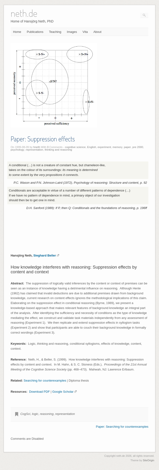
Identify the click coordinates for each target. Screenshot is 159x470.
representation (34, 149)
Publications (35, 32)
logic (35, 414)
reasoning (46, 414)
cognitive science (75, 147)
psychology (17, 149)
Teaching (55, 32)
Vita (85, 32)
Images (72, 32)
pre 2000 (137, 147)
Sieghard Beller (46, 255)
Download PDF (39, 391)
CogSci (25, 414)
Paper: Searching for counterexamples (122, 426)
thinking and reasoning (58, 149)
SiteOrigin (148, 460)
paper (127, 147)
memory (118, 147)
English (91, 147)
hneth (36, 147)
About (97, 32)
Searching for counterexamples (45, 380)
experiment (104, 147)
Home (17, 32)
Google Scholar (64, 391)
